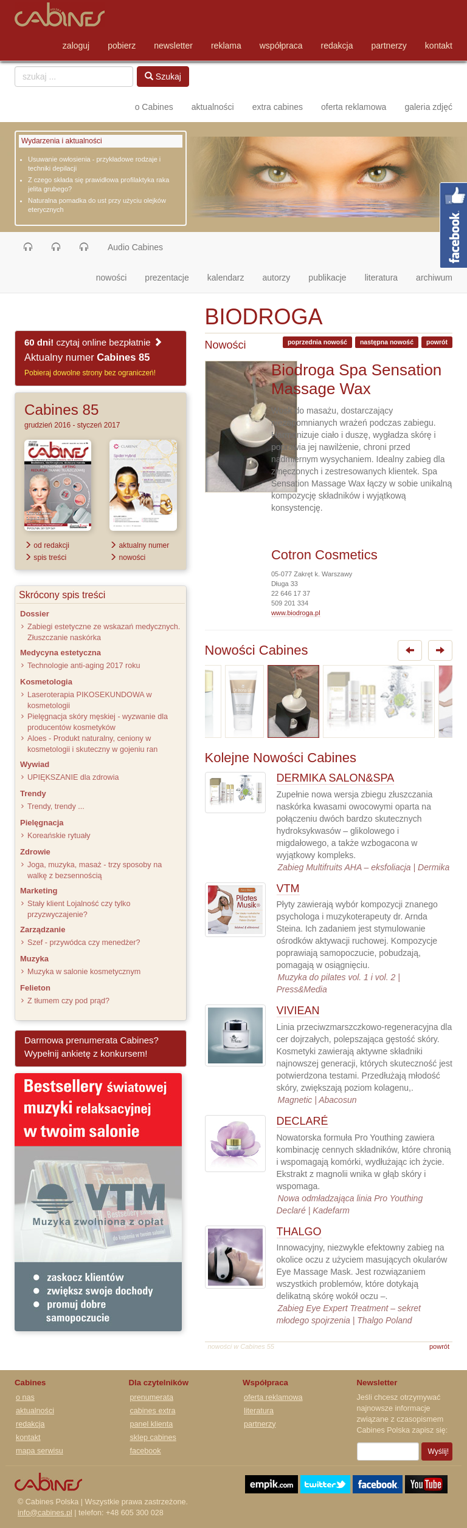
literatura (381, 277)
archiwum (434, 277)
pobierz (122, 45)
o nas (25, 1397)
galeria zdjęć (428, 107)
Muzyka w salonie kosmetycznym (83, 971)
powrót (437, 342)
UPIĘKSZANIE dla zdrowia (73, 777)
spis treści (45, 557)
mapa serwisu (39, 1451)
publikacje (327, 277)
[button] (28, 247)
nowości (116, 276)
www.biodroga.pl (295, 612)
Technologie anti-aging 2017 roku (83, 665)
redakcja (337, 45)
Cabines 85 (61, 409)
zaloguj (76, 45)
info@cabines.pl (45, 1513)
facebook (145, 1451)
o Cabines (154, 107)
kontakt (438, 45)
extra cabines (277, 107)
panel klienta (151, 1424)
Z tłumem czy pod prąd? (68, 1001)
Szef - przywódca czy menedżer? (83, 942)
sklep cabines (153, 1437)
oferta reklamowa (353, 107)
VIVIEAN (298, 1010)
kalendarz (225, 277)
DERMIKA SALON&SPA (336, 778)
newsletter (173, 45)
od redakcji (46, 545)
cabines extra (153, 1411)
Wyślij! (438, 1451)
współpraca (281, 45)
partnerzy (389, 45)
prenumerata (151, 1397)
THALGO (299, 1232)
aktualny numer (139, 545)
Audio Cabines (135, 247)
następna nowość (386, 342)
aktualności (213, 107)
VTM (288, 888)
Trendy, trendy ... (56, 806)
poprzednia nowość (317, 342)
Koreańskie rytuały (59, 835)
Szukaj (163, 76)
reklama (226, 45)
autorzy (276, 277)
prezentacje (167, 277)
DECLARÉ (302, 1121)
